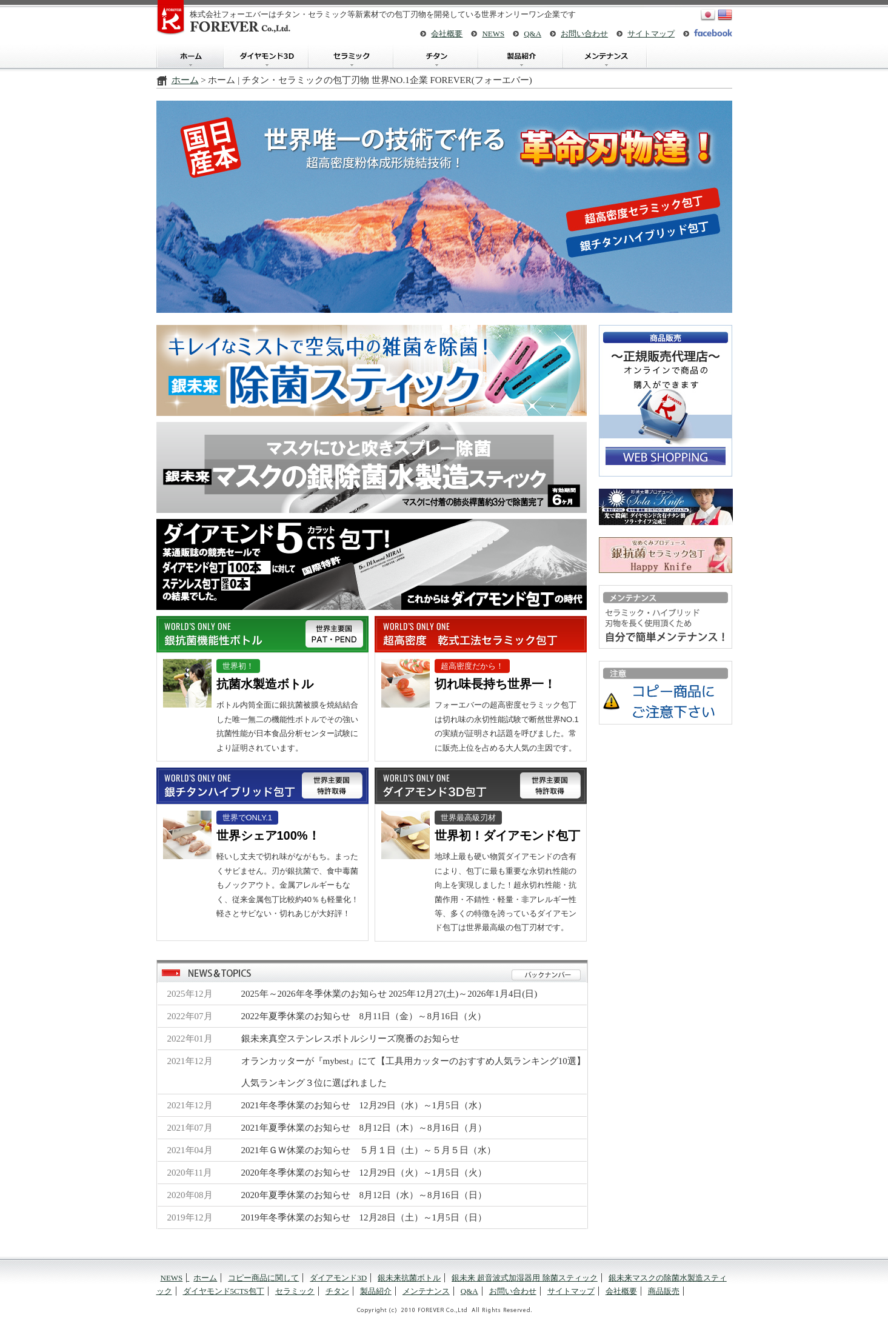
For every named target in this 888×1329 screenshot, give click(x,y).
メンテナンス (605, 56)
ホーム (189, 56)
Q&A (532, 33)
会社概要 (446, 33)
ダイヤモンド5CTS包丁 (223, 1291)
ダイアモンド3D (265, 56)
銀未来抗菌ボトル (409, 1277)
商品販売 (663, 1291)
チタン (435, 56)
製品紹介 (520, 56)
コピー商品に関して (263, 1277)
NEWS (493, 33)
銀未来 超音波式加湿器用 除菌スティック (525, 1277)
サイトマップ (651, 33)
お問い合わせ (584, 33)
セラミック (350, 56)
